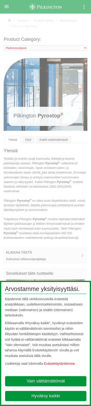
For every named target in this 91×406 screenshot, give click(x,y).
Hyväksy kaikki (45, 395)
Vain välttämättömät (46, 381)
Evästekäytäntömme (59, 363)
